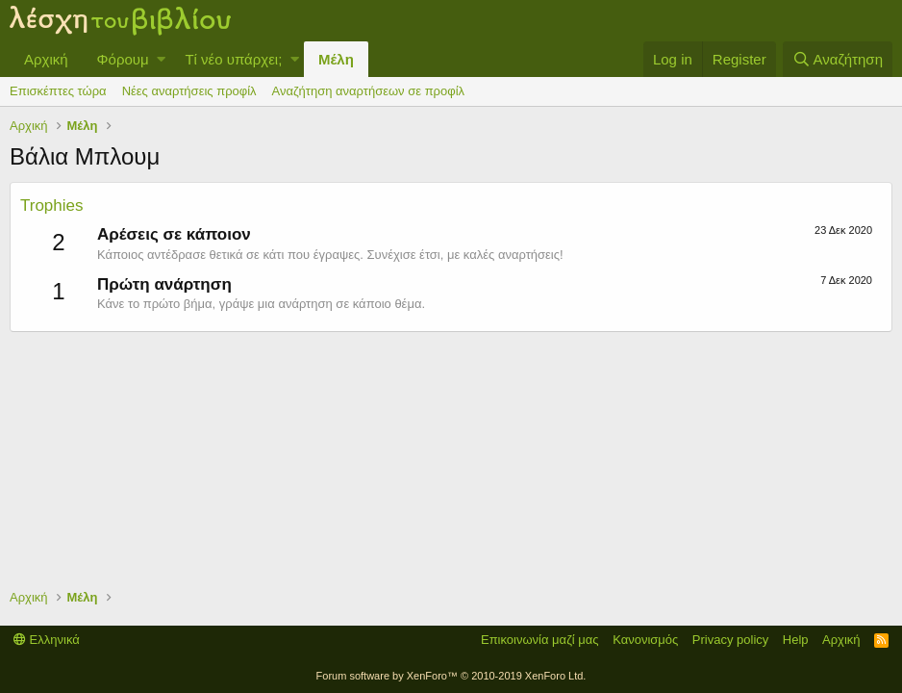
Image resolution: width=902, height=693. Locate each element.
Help (796, 639)
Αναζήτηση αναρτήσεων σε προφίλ (368, 91)
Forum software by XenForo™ (451, 675)
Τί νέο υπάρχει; (233, 59)
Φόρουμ (123, 59)
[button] (161, 59)
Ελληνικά (46, 639)
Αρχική (46, 59)
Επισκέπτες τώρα (58, 91)
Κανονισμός (645, 639)
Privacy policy (730, 639)
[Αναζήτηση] (837, 59)
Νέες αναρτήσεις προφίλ (189, 91)
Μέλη (336, 59)
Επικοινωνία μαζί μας (540, 639)
